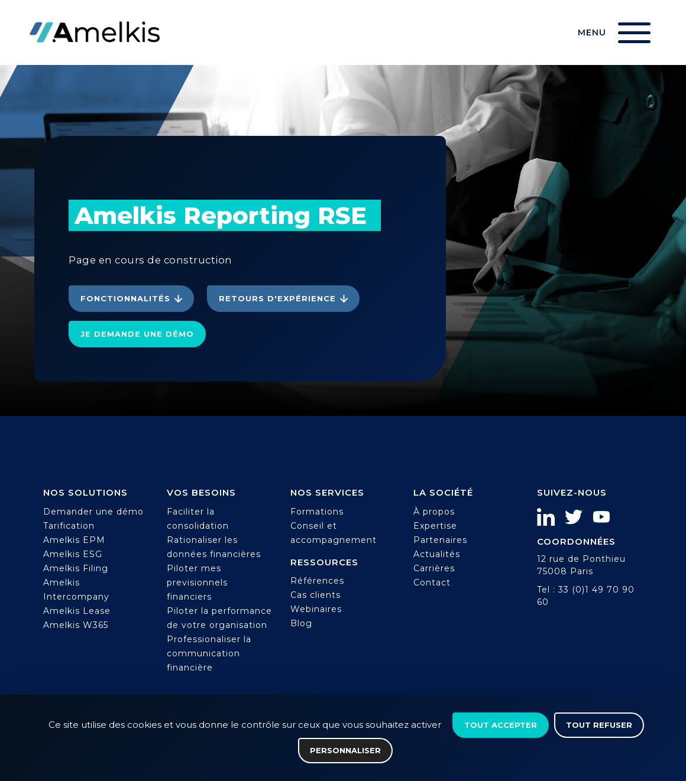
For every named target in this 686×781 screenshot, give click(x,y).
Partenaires (440, 540)
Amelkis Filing (75, 568)
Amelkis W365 (75, 625)
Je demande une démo (137, 334)
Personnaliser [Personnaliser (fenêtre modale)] (345, 750)
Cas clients (315, 595)
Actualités (436, 554)
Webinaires (316, 609)
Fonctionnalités (125, 298)
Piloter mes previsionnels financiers (197, 582)
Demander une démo (93, 511)
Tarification (69, 525)
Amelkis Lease (77, 611)
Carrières (434, 568)
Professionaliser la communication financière (209, 653)
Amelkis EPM (74, 540)
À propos (434, 511)
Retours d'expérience (277, 298)
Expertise (435, 525)
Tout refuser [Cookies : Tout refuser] (599, 725)
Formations (317, 511)
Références (317, 580)
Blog (301, 623)
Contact (432, 582)
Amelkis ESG (72, 554)
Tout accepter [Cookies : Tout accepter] (500, 725)
